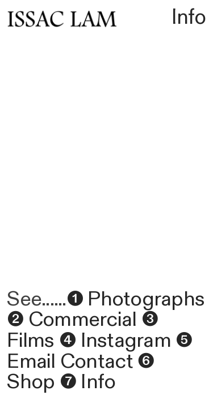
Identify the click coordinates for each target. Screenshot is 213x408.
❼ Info (88, 382)
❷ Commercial (71, 319)
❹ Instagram (115, 340)
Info (189, 17)
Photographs (143, 299)
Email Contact (69, 361)
